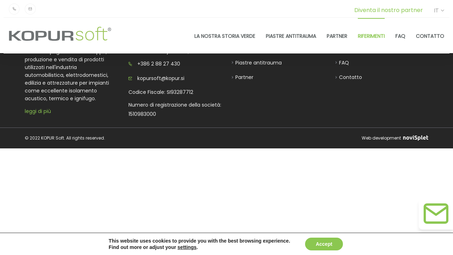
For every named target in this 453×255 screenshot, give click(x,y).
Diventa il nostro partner (388, 10)
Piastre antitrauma (291, 36)
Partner (337, 36)
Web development (395, 138)
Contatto (430, 36)
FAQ (400, 36)
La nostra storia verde (224, 36)
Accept (324, 244)
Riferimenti (371, 36)
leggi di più (38, 111)
